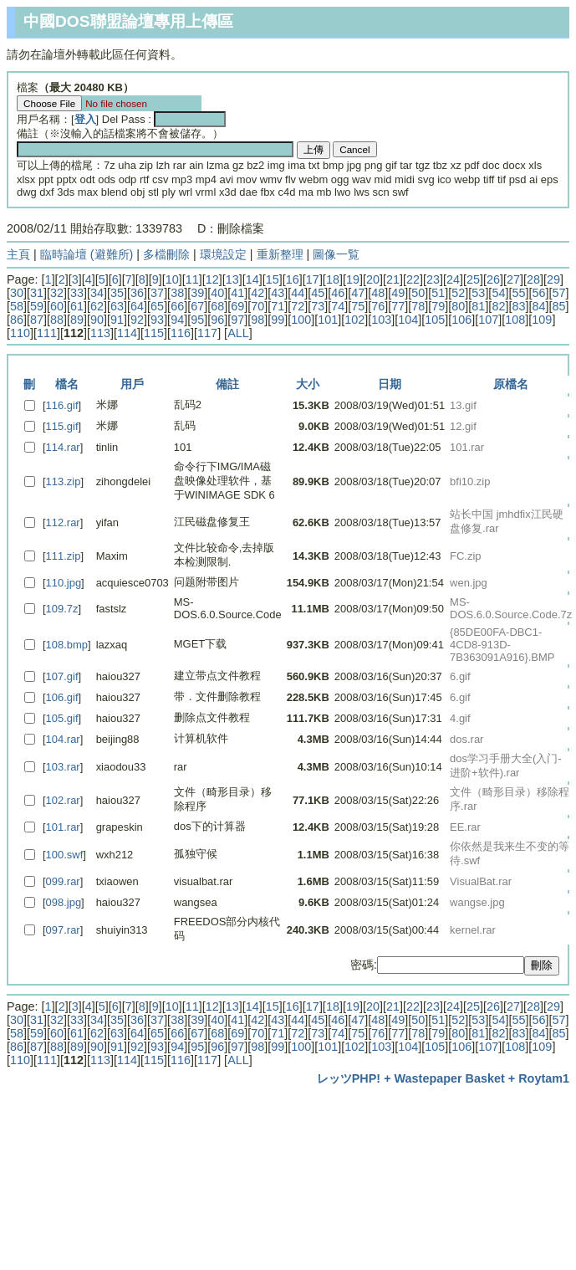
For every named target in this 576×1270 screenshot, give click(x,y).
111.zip (63, 556)
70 (257, 306)
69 (237, 306)
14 (252, 279)
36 (137, 293)
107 (488, 319)
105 (435, 319)
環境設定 (223, 254)
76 (378, 306)
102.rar (63, 800)
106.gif (62, 697)
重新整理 (280, 254)
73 (317, 306)
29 (553, 279)
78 (418, 306)
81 (478, 306)
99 (277, 319)
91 (117, 319)
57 (558, 293)
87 (36, 319)
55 (518, 293)
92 (137, 319)
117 (207, 333)
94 (177, 319)
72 (297, 306)
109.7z (62, 608)
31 (36, 293)
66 (177, 306)
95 (197, 319)
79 (438, 306)
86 (16, 319)
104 (408, 319)
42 (257, 293)
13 (232, 279)
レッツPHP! (348, 1078)
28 (533, 279)
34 (97, 293)
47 (357, 293)
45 (317, 293)
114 (127, 333)
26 (493, 279)
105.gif (62, 718)
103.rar (63, 766)
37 (157, 293)
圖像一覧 (336, 254)
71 (277, 306)
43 (277, 293)
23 (433, 279)
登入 (85, 119)
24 (453, 279)
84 (538, 306)
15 (272, 279)
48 (378, 293)
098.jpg (64, 902)
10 (172, 279)
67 (197, 306)
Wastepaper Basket (450, 1078)
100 (301, 319)
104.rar (63, 739)
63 (117, 306)
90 (97, 319)
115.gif (62, 426)
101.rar (63, 827)
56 (538, 293)
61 (77, 306)
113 (100, 333)
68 (217, 306)
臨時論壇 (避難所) (87, 254)
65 (157, 306)
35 (117, 293)
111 (47, 333)
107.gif (62, 676)
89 (77, 319)
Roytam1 (543, 1078)
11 (192, 279)
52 (458, 293)
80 (458, 306)
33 (77, 293)
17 (312, 279)
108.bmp (67, 644)
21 (393, 279)
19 (352, 279)
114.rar (63, 447)
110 (20, 333)
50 (418, 293)
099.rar (63, 881)
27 (513, 279)
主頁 (18, 254)
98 (257, 319)
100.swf (65, 854)
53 (478, 293)
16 (292, 279)
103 (381, 319)
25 (473, 279)
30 (16, 293)
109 (542, 319)
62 (97, 306)
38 (177, 293)
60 (57, 306)
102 (354, 319)
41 (237, 293)
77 (398, 306)
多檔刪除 (166, 254)
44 (297, 293)
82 (498, 306)
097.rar (63, 930)
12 (212, 279)
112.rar (63, 522)
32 (57, 293)
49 (398, 293)
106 (461, 319)
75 (357, 306)
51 (438, 293)
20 (373, 279)
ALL (238, 333)
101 (328, 319)
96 (217, 319)
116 (181, 333)
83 (518, 306)
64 (137, 306)
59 (36, 306)
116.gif (62, 405)
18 (332, 279)
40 (217, 293)
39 (197, 293)
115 (154, 333)
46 (337, 293)
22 (413, 279)
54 (498, 293)
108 (515, 319)
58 (16, 306)
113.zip (63, 481)
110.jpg (64, 582)
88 (57, 319)
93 (157, 319)
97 (237, 319)
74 (337, 306)
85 (558, 306)
